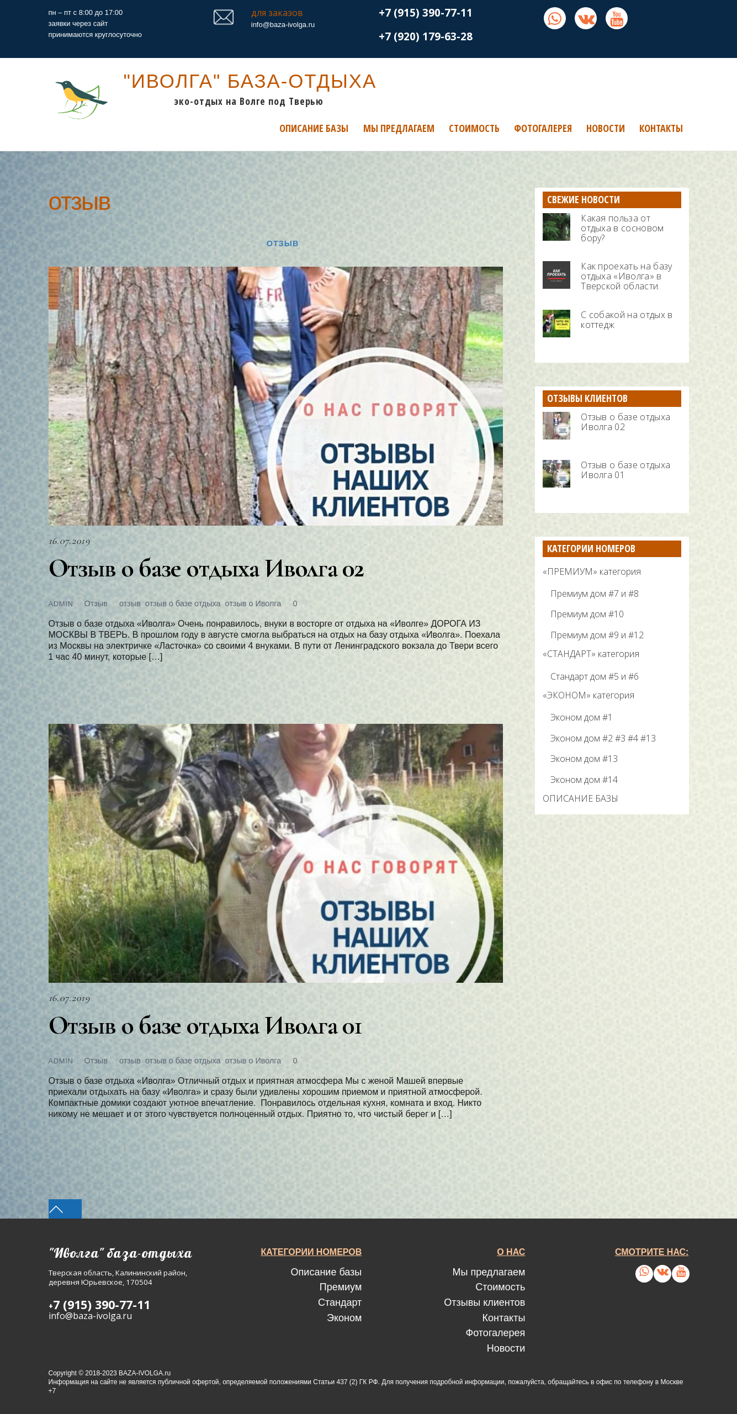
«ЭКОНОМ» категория (588, 695)
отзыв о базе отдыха (183, 603)
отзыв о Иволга (253, 603)
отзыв (130, 603)
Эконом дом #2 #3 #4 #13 (603, 738)
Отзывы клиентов (484, 1301)
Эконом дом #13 (584, 759)
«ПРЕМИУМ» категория (592, 571)
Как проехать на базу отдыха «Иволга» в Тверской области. (626, 276)
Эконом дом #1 (581, 717)
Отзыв (283, 243)
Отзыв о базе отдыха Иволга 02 (208, 568)
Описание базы (313, 127)
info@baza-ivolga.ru (283, 24)
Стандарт (340, 1301)
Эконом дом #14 (584, 779)
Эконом (344, 1317)
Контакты (661, 127)
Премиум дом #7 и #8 (594, 593)
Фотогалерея (543, 127)
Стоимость (474, 127)
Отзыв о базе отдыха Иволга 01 (207, 1025)
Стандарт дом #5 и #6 (594, 676)
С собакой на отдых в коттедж (626, 319)
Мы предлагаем (398, 127)
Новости (605, 127)
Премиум (341, 1287)
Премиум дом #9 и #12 (597, 634)
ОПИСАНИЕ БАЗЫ (580, 798)
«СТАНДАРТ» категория (591, 654)
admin (61, 604)
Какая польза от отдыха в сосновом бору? (622, 227)
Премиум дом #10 (587, 614)
